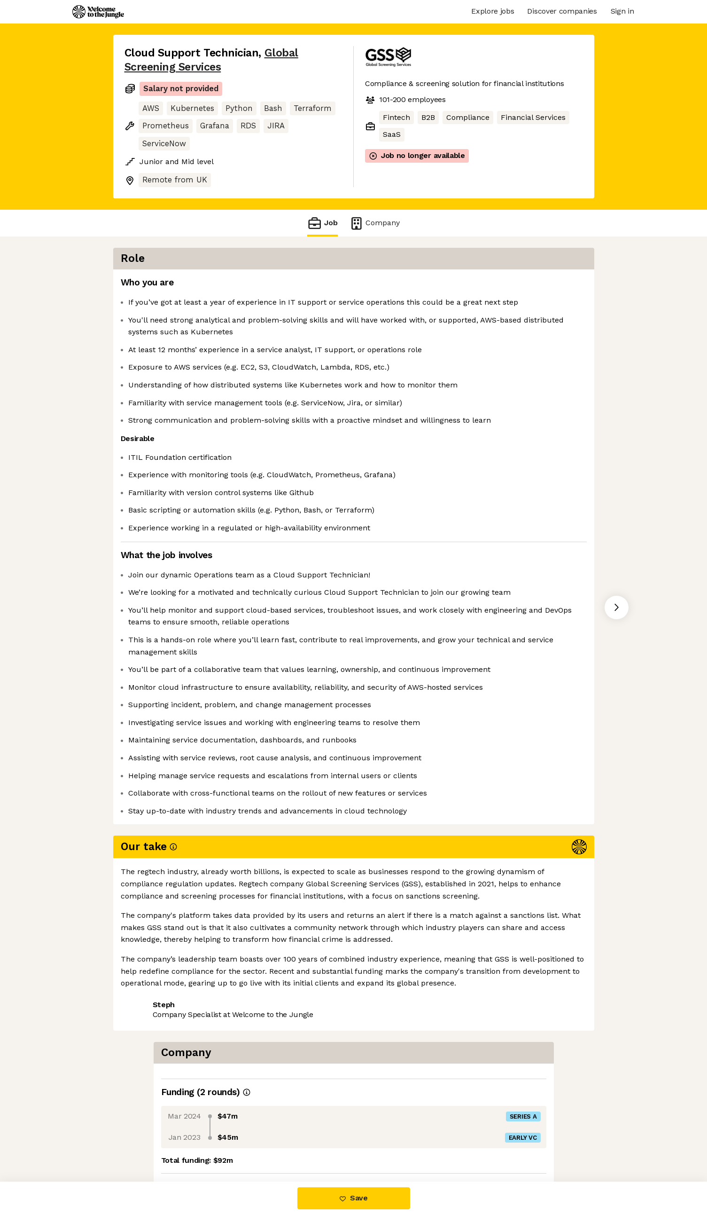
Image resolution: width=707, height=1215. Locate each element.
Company (374, 223)
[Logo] (98, 11)
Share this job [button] (150, 1124)
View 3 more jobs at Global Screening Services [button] (207, 1141)
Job (322, 223)
